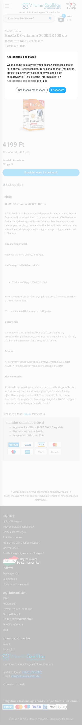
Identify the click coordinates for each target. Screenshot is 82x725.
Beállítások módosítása (32, 90)
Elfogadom (57, 90)
